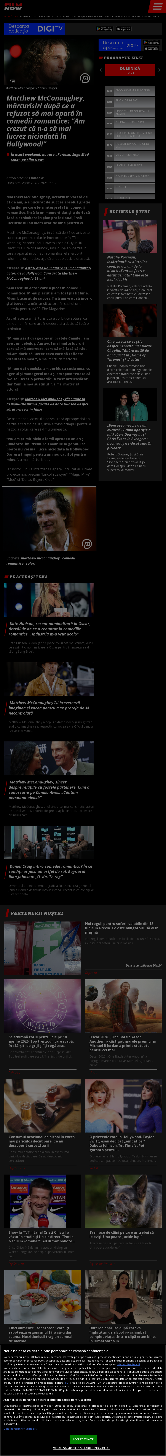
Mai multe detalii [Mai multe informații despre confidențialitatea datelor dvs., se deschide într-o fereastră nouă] (128, 1364)
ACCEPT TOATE (83, 1439)
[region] (83, 1400)
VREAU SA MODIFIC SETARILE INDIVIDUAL (81, 1448)
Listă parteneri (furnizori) (20, 1428)
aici (66, 1382)
